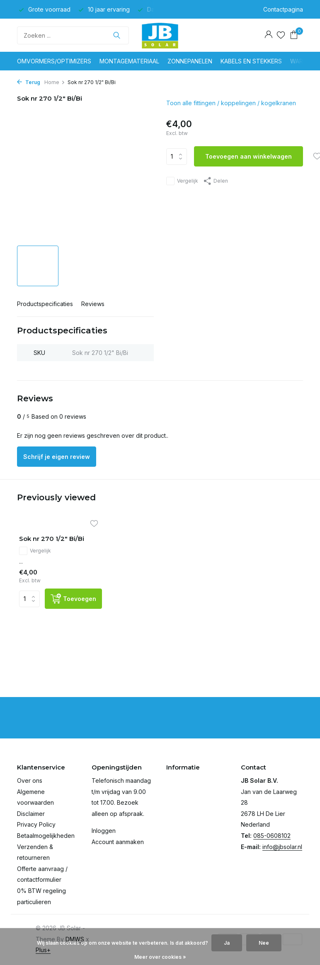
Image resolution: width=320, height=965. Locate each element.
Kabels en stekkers (251, 61)
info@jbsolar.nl (282, 846)
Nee (264, 943)
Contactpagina (283, 9)
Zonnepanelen (189, 61)
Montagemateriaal (129, 61)
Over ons (29, 780)
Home (54, 82)
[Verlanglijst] (280, 35)
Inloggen (104, 830)
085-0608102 (272, 835)
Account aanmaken (118, 841)
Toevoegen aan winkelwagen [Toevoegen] (248, 156)
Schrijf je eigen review (56, 456)
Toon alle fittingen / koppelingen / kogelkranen (231, 102)
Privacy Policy (36, 824)
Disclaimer (31, 813)
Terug (28, 82)
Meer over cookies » (160, 957)
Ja (227, 943)
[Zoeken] (73, 35)
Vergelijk (182, 181)
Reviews (92, 303)
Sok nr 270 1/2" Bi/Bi (51, 539)
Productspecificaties (45, 303)
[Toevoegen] (73, 599)
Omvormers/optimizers (54, 61)
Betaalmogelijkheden (46, 835)
